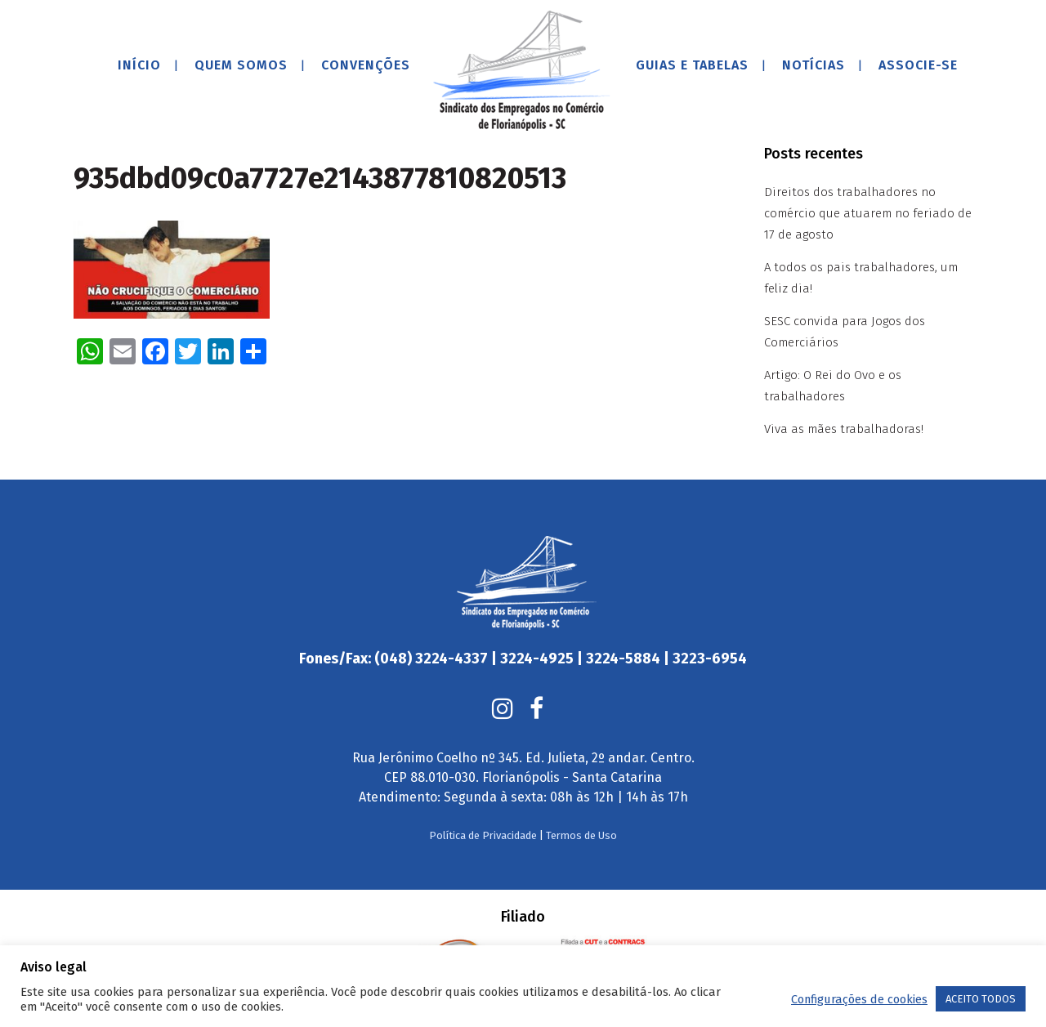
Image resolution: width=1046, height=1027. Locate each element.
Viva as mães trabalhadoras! (843, 429)
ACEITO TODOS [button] (980, 999)
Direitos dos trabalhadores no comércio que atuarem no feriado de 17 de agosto (868, 213)
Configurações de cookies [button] (859, 999)
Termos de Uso (581, 835)
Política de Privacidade (483, 835)
